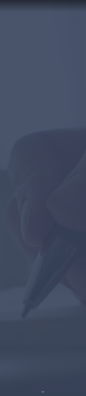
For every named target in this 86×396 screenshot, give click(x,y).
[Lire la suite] (43, 391)
